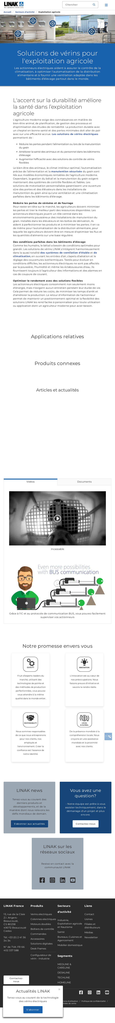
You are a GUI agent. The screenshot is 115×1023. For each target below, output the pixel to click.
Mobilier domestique (70, 953)
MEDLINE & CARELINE (64, 974)
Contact (89, 922)
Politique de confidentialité (93, 1010)
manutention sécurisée (67, 171)
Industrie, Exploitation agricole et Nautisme (70, 932)
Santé (61, 939)
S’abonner (33, 1009)
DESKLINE (64, 980)
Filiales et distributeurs (92, 934)
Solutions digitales (42, 951)
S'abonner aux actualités (29, 832)
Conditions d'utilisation (67, 1010)
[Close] (59, 989)
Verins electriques (41, 922)
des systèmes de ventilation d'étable (65, 252)
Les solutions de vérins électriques (75, 134)
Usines (88, 927)
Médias (88, 940)
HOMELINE (64, 990)
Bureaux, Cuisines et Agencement (70, 946)
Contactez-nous (85, 832)
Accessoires (37, 946)
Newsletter (91, 945)
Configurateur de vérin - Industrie (41, 965)
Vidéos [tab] (31, 481)
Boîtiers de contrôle (42, 937)
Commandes (38, 941)
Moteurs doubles (41, 932)
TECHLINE (64, 985)
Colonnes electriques (43, 927)
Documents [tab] (84, 481)
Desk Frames (38, 956)
